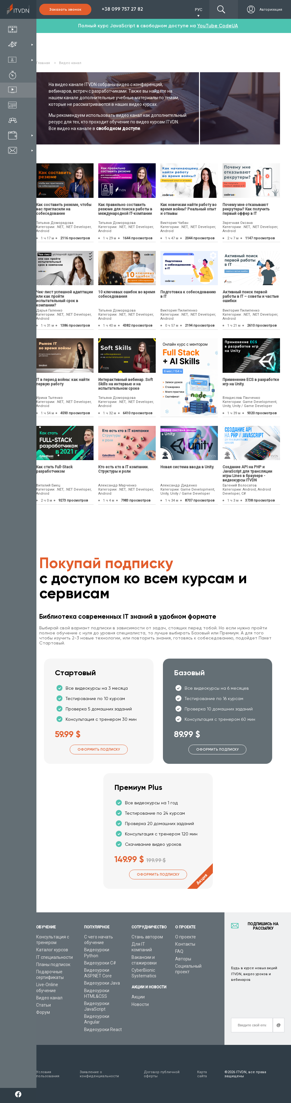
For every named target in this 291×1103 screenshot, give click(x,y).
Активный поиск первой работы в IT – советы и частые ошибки (251, 296)
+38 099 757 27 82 (122, 9)
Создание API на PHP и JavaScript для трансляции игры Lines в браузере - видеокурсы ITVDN (247, 473)
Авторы (183, 958)
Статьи (43, 1005)
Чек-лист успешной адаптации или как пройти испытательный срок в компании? (64, 298)
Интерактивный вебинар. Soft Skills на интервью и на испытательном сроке (125, 384)
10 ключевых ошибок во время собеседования (126, 294)
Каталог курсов (52, 949)
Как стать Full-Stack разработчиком (54, 469)
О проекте (185, 936)
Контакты (185, 944)
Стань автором (147, 936)
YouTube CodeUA (217, 26)
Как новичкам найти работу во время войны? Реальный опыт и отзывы (188, 209)
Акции (138, 996)
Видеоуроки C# (100, 962)
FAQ (179, 951)
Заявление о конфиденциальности (99, 1074)
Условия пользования (47, 1074)
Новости (140, 1004)
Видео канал (49, 997)
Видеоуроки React (103, 1029)
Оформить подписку (99, 749)
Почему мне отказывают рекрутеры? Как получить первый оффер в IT (246, 209)
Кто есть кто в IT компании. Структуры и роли (123, 469)
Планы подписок (53, 964)
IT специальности (54, 957)
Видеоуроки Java (102, 983)
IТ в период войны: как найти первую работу (62, 382)
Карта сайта (202, 1074)
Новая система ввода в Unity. (187, 467)
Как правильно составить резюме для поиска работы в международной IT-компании (125, 209)
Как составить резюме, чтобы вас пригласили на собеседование (63, 209)
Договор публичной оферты (162, 1074)
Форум (43, 1012)
